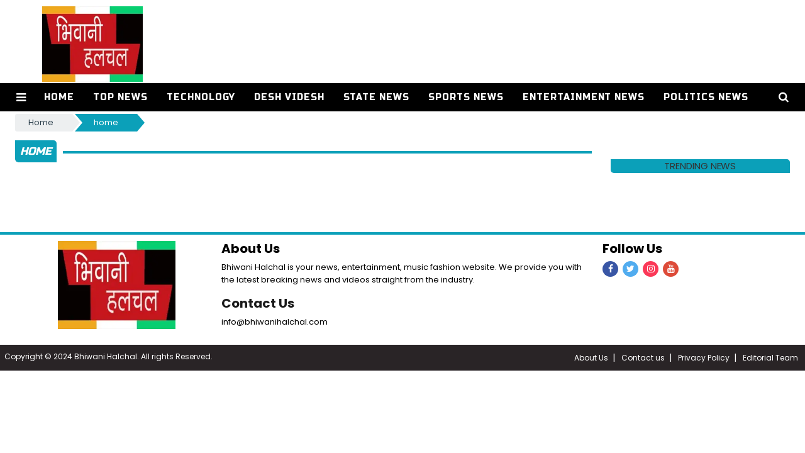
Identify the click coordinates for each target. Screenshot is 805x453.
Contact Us (257, 303)
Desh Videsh (289, 97)
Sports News (466, 97)
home (106, 122)
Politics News (705, 97)
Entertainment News (584, 97)
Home (59, 97)
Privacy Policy (704, 357)
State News (376, 97)
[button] (21, 97)
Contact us (643, 357)
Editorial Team (770, 357)
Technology (201, 97)
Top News (120, 97)
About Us (591, 357)
